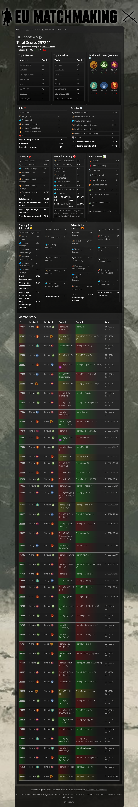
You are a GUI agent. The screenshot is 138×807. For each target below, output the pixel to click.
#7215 (22, 447)
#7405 (22, 374)
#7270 (22, 437)
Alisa (21, 84)
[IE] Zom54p (29, 36)
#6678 (22, 672)
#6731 (22, 634)
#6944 (22, 545)
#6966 (22, 533)
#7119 (22, 463)
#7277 (22, 421)
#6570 (22, 710)
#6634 (22, 700)
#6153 (22, 757)
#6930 (22, 564)
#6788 (22, 615)
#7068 (22, 472)
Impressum (69, 802)
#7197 (22, 456)
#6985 (22, 514)
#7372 (22, 383)
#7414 (22, 355)
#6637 (22, 691)
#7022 (22, 486)
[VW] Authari (25, 79)
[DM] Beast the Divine (63, 98)
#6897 (22, 587)
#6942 (22, 555)
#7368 (22, 393)
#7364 (22, 402)
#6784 (22, 625)
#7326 (22, 412)
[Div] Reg (58, 84)
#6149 (22, 776)
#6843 (22, 596)
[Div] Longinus (25, 98)
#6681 (22, 662)
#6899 (22, 580)
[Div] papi (23, 69)
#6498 (22, 729)
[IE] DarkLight (25, 65)
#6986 (22, 504)
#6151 (22, 767)
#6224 (22, 738)
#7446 (22, 336)
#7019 (22, 492)
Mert (56, 79)
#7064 (22, 479)
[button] (22, 326)
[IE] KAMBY (24, 89)
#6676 (22, 681)
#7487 (22, 326)
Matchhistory (48, 29)
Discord (61, 29)
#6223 (22, 748)
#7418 (22, 345)
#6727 (22, 644)
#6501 (22, 719)
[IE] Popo (23, 93)
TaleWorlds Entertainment (96, 789)
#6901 (22, 573)
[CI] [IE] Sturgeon (27, 74)
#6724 (22, 653)
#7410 (22, 364)
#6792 (22, 606)
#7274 (22, 431)
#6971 (22, 523)
